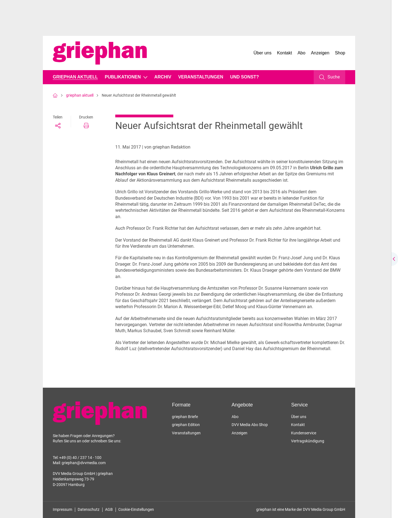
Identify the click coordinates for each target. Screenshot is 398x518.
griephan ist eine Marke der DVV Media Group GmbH (300, 509)
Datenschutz (89, 509)
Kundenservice (303, 433)
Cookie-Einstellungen (136, 509)
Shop (340, 53)
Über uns (262, 53)
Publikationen (123, 77)
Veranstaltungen (200, 77)
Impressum (62, 509)
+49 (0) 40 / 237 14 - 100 (80, 457)
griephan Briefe (185, 416)
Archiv (162, 77)
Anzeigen (320, 53)
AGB (109, 509)
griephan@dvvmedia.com (84, 463)
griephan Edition (186, 424)
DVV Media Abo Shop (250, 424)
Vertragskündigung (307, 441)
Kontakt (284, 53)
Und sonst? (244, 77)
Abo (301, 53)
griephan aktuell (75, 77)
